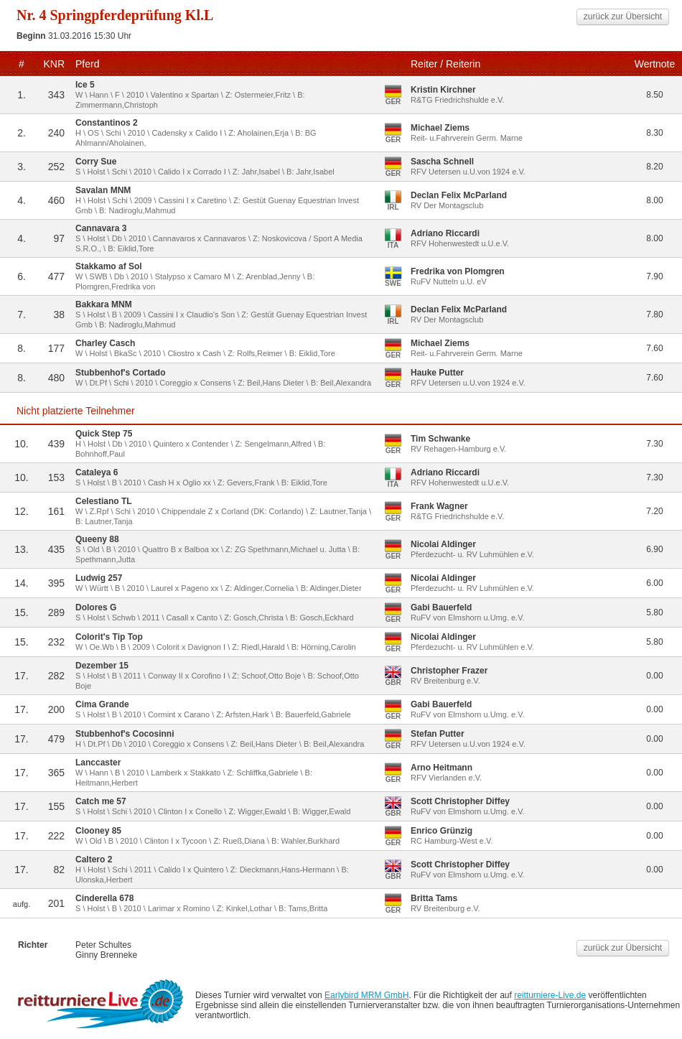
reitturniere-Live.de (550, 995)
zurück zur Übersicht (623, 16)
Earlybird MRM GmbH (366, 995)
